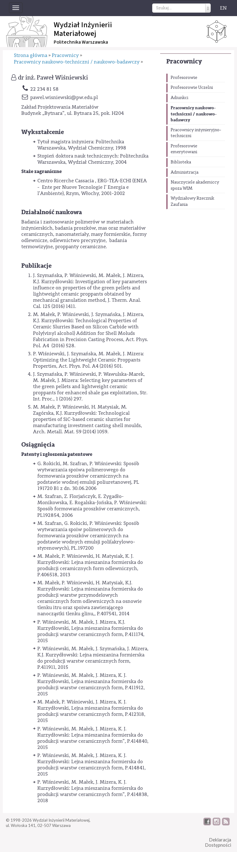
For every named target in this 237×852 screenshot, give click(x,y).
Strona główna (30, 55)
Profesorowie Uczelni (192, 87)
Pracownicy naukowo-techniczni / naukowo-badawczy (194, 114)
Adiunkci (179, 98)
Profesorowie (184, 77)
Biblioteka (181, 162)
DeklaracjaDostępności (218, 842)
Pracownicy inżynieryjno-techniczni (196, 133)
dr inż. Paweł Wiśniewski (53, 78)
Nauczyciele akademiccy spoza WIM (195, 185)
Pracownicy (184, 61)
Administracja (184, 172)
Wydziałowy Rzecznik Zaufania (192, 201)
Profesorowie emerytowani (184, 149)
